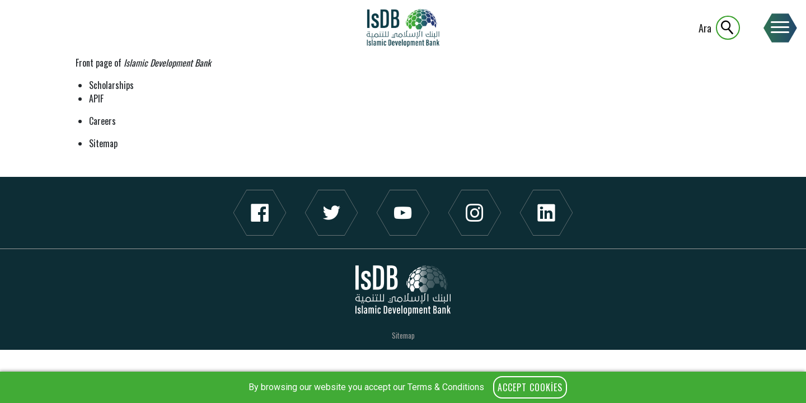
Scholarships (111, 85)
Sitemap (103, 143)
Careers (102, 121)
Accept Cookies (530, 387)
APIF (96, 98)
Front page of (143, 62)
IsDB (403, 28)
